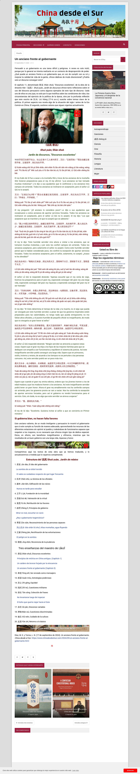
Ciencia (97, 144)
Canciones (98, 134)
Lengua (97, 164)
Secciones (38, 45)
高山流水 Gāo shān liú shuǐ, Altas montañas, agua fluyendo (42, 527)
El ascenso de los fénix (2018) (110, 210)
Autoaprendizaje (101, 129)
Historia (97, 159)
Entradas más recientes (24, 723)
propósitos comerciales (102, 275)
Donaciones (80, 45)
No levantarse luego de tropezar (31, 597)
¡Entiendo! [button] (130, 770)
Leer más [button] (75, 770)
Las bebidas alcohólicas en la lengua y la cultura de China (113, 230)
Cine (96, 149)
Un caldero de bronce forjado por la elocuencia (37, 563)
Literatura (98, 169)
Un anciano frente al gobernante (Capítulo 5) (36, 568)
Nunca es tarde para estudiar (29, 489)
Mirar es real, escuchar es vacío (30, 513)
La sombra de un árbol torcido (29, 469)
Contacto (67, 45)
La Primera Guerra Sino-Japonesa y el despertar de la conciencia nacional (107, 95)
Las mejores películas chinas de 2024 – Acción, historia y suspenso (113, 199)
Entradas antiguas (81, 723)
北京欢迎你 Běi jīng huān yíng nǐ (111, 220)
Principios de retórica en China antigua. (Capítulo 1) (39, 558)
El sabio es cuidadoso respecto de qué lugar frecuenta (40, 474)
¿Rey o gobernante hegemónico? (30, 518)
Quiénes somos (53, 45)
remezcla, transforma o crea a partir (114, 278)
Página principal (23, 45)
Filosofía (19, 53)
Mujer (96, 174)
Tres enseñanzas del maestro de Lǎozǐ (41, 548)
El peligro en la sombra (26, 537)
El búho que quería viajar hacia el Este (33, 602)
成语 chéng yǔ (100, 139)
